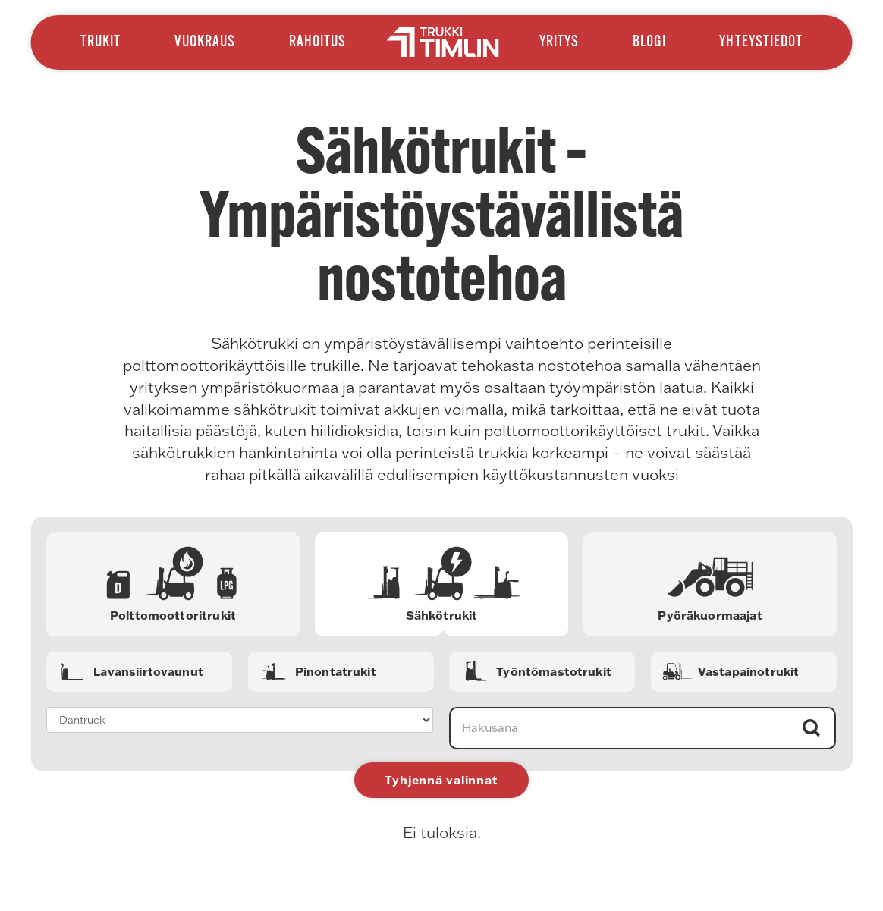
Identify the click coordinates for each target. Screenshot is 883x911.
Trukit (100, 42)
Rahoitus (317, 42)
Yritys (559, 42)
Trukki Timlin (442, 42)
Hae (812, 728)
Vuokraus (204, 42)
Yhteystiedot (760, 42)
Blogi (649, 42)
